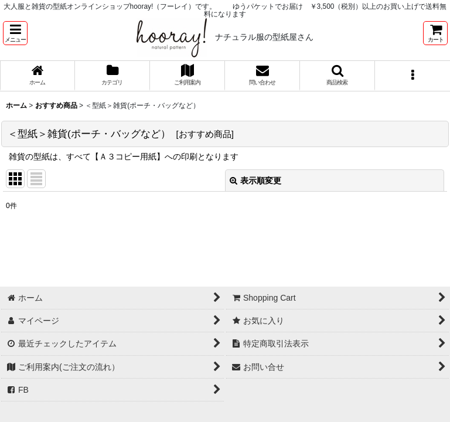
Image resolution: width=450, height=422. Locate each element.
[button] (15, 33)
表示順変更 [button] (255, 180)
